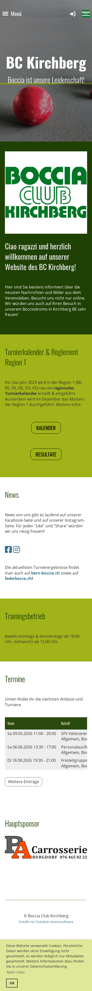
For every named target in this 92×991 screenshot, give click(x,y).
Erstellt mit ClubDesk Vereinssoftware (46, 921)
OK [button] (12, 983)
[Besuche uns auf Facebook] (8, 549)
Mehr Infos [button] (16, 972)
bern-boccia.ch (45, 573)
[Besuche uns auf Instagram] (16, 549)
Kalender (46, 427)
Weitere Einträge (23, 781)
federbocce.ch (18, 578)
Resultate (46, 454)
